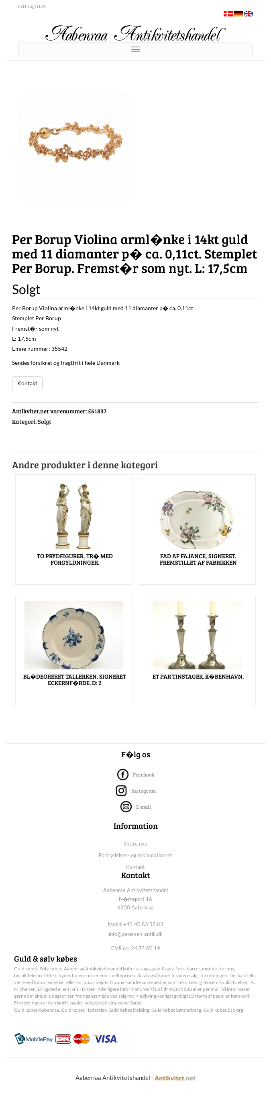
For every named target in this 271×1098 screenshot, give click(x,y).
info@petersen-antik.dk (136, 934)
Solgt (44, 421)
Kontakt (27, 383)
